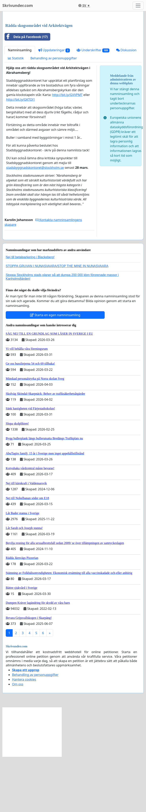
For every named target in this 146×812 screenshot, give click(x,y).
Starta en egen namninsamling (55, 370)
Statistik (16, 113)
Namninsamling (20, 105)
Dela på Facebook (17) (26, 92)
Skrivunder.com (17, 5)
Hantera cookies (24, 735)
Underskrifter (93, 105)
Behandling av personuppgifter (53, 113)
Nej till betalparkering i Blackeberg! (30, 312)
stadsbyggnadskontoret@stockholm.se (35, 223)
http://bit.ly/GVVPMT (67, 150)
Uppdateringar (54, 105)
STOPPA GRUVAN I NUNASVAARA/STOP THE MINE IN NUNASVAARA (57, 321)
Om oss (17, 739)
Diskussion (126, 105)
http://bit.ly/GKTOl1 (20, 155)
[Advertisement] (73, 45)
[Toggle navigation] (138, 5)
